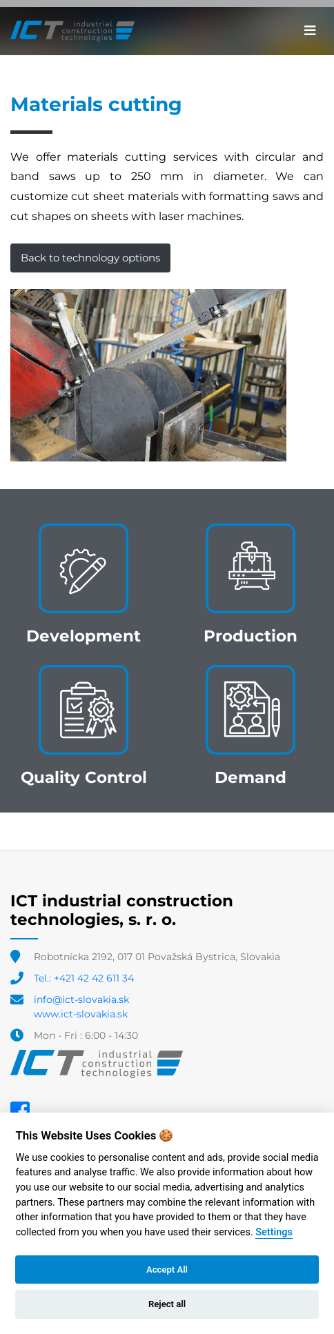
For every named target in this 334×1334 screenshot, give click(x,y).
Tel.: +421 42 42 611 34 (84, 978)
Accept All (167, 1269)
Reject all (167, 1304)
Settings (274, 1232)
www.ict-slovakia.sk (81, 1014)
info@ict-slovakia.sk (81, 999)
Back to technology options (90, 257)
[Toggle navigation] (310, 31)
